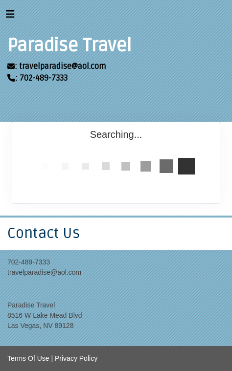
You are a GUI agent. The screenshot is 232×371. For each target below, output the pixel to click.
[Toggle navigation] (10, 16)
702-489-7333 (28, 262)
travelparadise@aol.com (44, 272)
